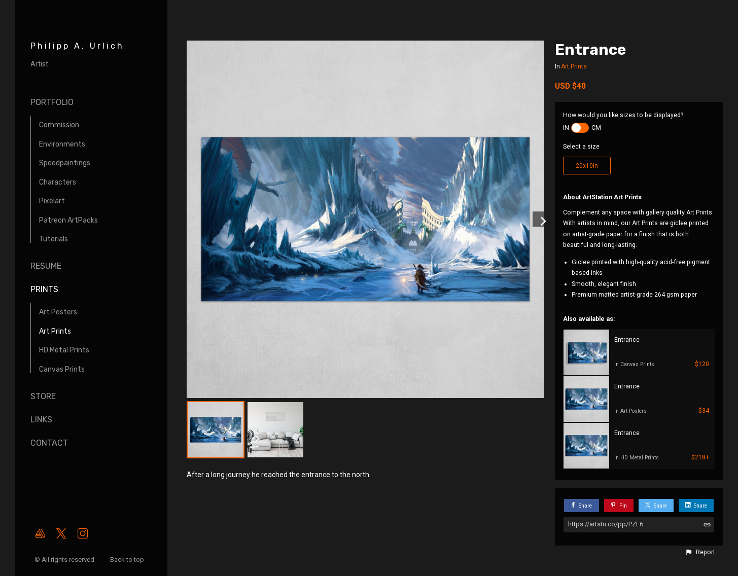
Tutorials (53, 239)
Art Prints (55, 331)
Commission (59, 125)
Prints (44, 289)
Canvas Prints (62, 369)
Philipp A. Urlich (77, 46)
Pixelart (52, 201)
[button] (700, 552)
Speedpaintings (64, 163)
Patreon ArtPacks (68, 220)
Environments (62, 144)
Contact (49, 443)
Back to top (128, 559)
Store (43, 396)
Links (41, 419)
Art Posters (58, 312)
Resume (45, 266)
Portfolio (52, 102)
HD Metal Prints (64, 350)
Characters (57, 182)
